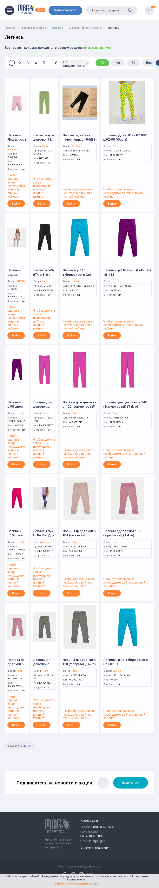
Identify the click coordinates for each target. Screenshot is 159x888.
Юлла (115, 146)
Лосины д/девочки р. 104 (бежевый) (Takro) (79, 535)
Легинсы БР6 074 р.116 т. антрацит (43, 274)
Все (149, 63)
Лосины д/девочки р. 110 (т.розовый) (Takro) (123, 533)
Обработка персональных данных (76, 883)
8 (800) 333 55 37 (104, 826)
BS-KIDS (76, 146)
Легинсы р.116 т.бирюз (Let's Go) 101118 (77, 274)
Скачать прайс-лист (95, 847)
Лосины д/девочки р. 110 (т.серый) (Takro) (79, 662)
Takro (45, 413)
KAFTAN (21, 281)
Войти (16, 203)
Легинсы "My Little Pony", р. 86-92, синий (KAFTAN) (44, 537)
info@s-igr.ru (97, 841)
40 (118, 63)
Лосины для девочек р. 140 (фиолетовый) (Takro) (125, 404)
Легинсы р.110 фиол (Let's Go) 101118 (127, 272)
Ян (43, 281)
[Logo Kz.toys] (31, 9)
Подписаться (130, 782)
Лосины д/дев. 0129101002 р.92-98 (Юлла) (125, 137)
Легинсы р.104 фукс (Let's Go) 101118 (15, 537)
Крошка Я (13, 149)
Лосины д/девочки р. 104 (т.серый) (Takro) (44, 666)
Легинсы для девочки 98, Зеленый (43, 139)
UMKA (45, 146)
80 (133, 63)
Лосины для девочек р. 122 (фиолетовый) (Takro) (79, 406)
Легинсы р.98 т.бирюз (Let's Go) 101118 (125, 662)
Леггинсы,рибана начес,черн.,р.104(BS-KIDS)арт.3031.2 (80, 139)
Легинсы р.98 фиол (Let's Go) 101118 (15, 408)
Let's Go (76, 281)
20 (102, 63)
